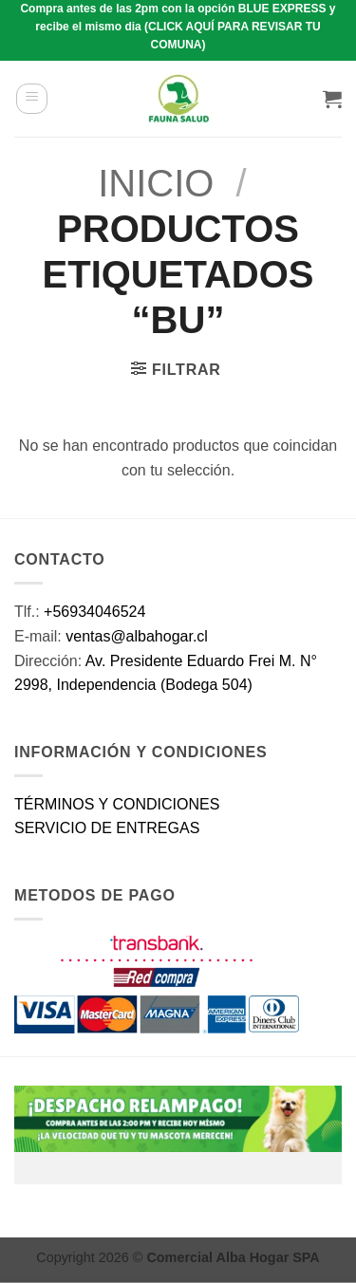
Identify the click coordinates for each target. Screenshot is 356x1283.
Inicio (156, 183)
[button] (31, 99)
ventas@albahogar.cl (137, 636)
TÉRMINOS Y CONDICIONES (116, 804)
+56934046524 (94, 612)
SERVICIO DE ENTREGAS (106, 828)
